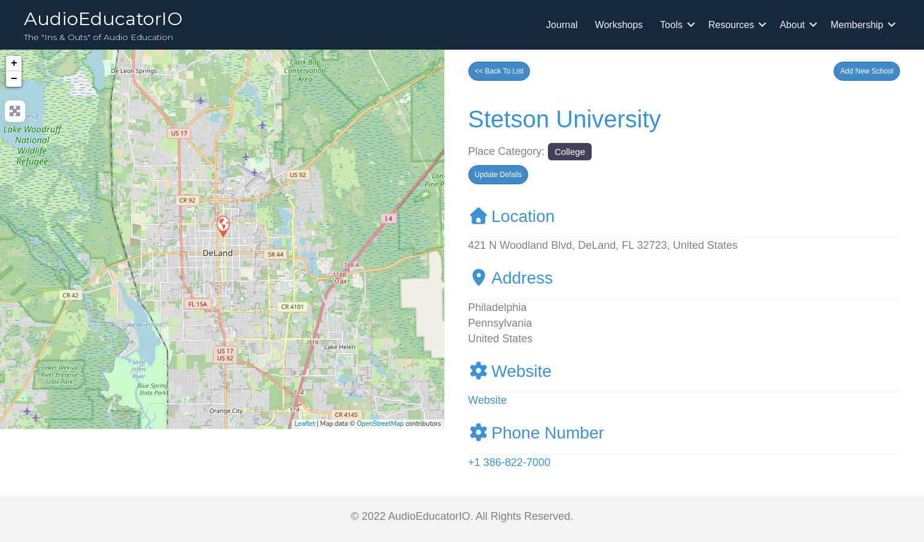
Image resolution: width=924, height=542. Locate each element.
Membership (857, 25)
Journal (561, 25)
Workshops (619, 25)
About (792, 25)
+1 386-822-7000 (509, 462)
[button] (867, 71)
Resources (731, 25)
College (570, 152)
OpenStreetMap (380, 423)
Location (511, 216)
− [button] (14, 79)
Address (510, 278)
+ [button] (14, 63)
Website (510, 371)
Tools (671, 25)
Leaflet (305, 423)
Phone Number (536, 433)
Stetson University (564, 119)
